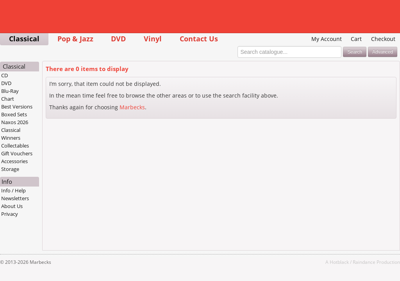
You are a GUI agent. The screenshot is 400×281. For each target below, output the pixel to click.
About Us (12, 206)
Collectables (15, 145)
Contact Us (199, 38)
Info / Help (13, 190)
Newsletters (15, 198)
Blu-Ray (10, 90)
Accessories (14, 161)
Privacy (9, 213)
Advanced (382, 52)
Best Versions (16, 106)
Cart (356, 39)
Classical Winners (10, 133)
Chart (7, 98)
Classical (24, 38)
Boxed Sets (14, 114)
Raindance (364, 262)
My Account (326, 39)
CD (4, 75)
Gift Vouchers (16, 153)
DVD (118, 38)
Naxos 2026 (14, 122)
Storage (10, 169)
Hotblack (339, 262)
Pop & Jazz (75, 38)
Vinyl (153, 38)
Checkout (383, 39)
